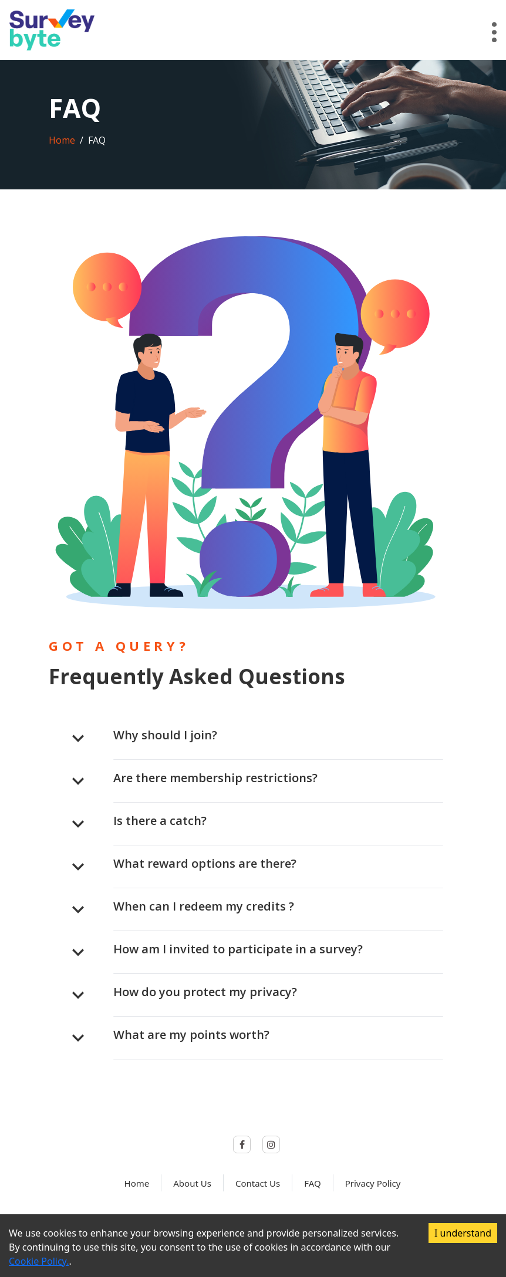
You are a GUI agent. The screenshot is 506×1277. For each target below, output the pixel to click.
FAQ (312, 1183)
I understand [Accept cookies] (462, 1233)
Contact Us (257, 1183)
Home (62, 140)
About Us (192, 1183)
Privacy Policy (373, 1183)
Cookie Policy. (39, 1261)
